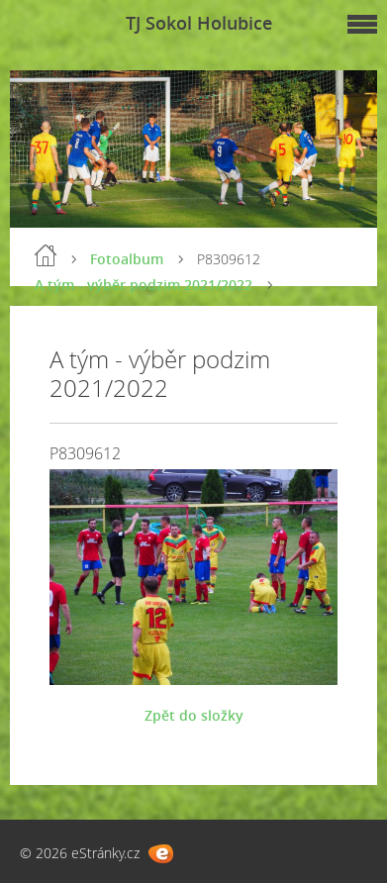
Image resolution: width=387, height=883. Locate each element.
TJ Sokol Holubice (199, 23)
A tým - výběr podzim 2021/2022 (143, 284)
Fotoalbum (126, 258)
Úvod (45, 255)
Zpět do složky (194, 715)
